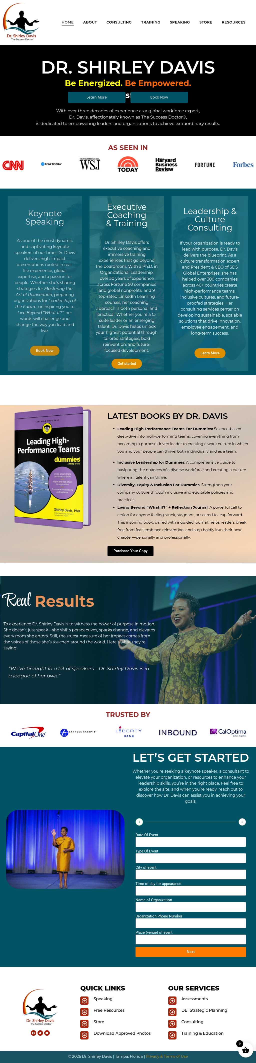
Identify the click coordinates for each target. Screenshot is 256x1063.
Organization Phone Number (159, 916)
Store (206, 22)
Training (150, 22)
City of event (146, 867)
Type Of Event (147, 851)
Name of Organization (154, 900)
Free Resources (109, 1010)
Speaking (180, 22)
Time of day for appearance (158, 884)
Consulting (119, 22)
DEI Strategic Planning (205, 1010)
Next (191, 951)
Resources (234, 22)
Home (68, 22)
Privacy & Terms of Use (167, 1056)
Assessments (195, 998)
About (90, 22)
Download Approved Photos (122, 1033)
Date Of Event (147, 835)
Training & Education (203, 1033)
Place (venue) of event (154, 932)
